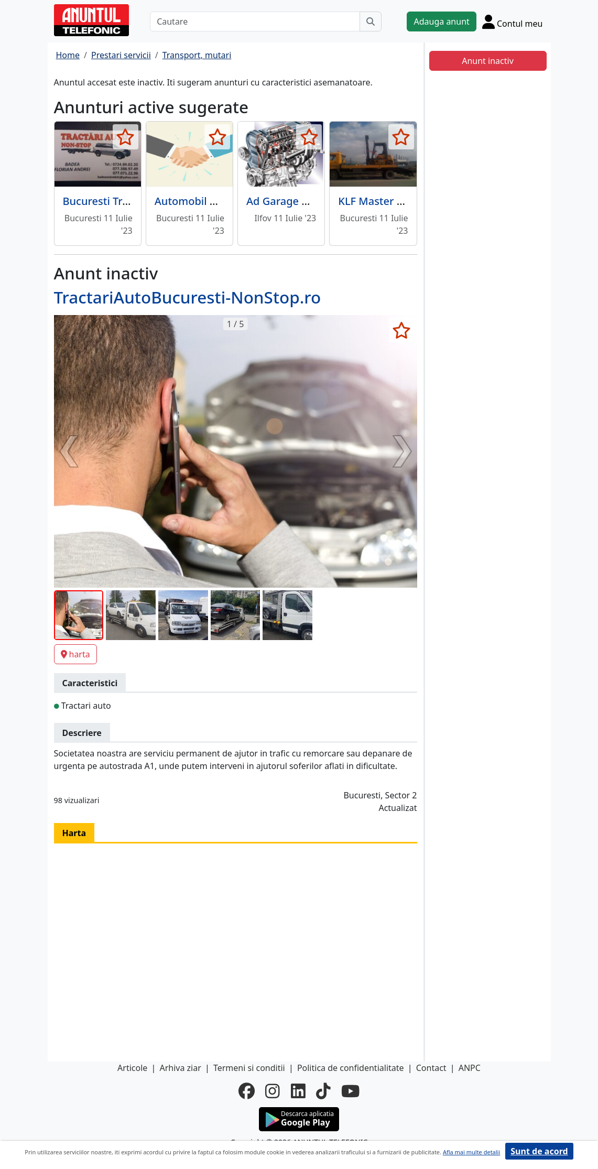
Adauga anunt (441, 21)
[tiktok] (323, 1090)
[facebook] (246, 1090)
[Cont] (512, 21)
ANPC (470, 1068)
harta (75, 654)
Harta (74, 833)
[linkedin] (298, 1090)
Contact (431, 1068)
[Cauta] (371, 21)
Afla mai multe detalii (471, 1152)
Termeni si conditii (249, 1068)
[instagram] (272, 1090)
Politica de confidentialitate (350, 1068)
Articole (132, 1068)
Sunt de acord (539, 1151)
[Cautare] (255, 21)
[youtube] (350, 1090)
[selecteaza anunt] (125, 136)
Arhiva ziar (180, 1068)
